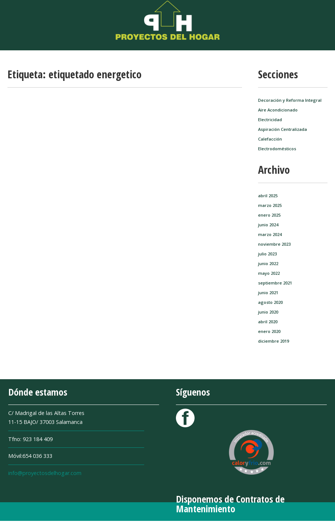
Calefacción (270, 139)
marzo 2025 (270, 205)
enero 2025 (269, 215)
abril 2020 (267, 321)
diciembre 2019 (273, 341)
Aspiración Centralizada (282, 129)
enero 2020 (269, 331)
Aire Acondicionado (278, 110)
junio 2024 (268, 224)
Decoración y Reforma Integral (290, 100)
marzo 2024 (270, 234)
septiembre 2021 (275, 283)
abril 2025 (267, 195)
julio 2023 (267, 254)
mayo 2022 (269, 273)
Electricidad (270, 119)
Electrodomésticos (277, 148)
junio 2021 (268, 292)
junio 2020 (268, 312)
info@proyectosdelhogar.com (44, 473)
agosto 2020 (270, 302)
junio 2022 (268, 263)
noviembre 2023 (274, 244)
